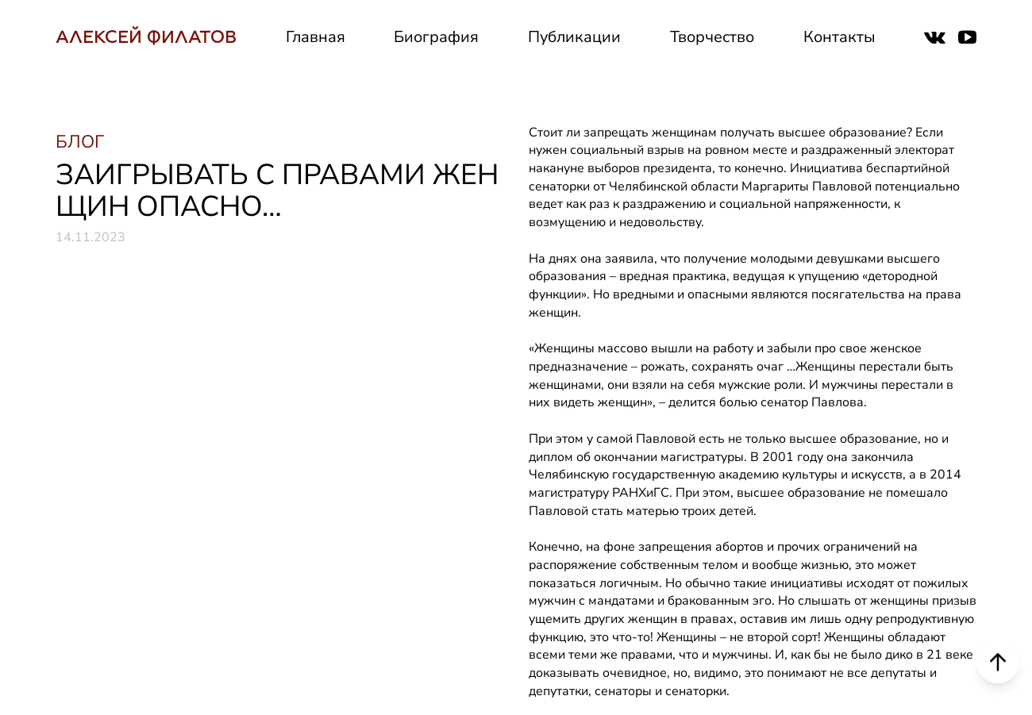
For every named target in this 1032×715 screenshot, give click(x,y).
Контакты (839, 37)
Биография (436, 37)
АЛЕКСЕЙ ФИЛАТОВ (146, 37)
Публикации (574, 37)
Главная (315, 37)
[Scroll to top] (997, 661)
